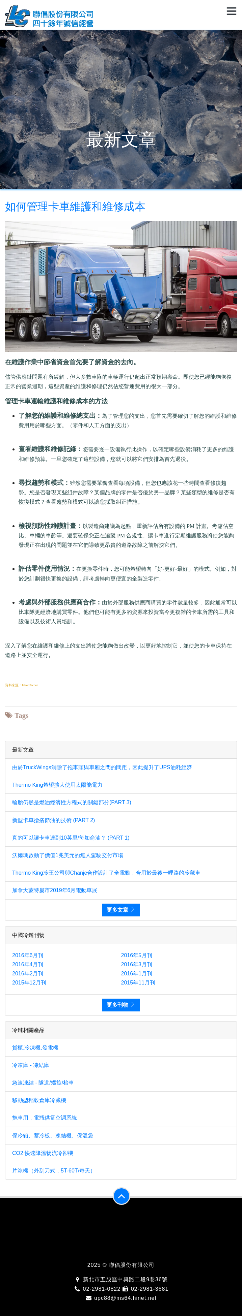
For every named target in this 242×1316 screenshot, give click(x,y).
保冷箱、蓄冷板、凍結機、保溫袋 (52, 1135)
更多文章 (121, 910)
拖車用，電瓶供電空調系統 (44, 1118)
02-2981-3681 (145, 1289)
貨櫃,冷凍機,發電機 (35, 1048)
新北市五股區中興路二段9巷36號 (121, 1279)
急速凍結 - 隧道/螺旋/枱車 (43, 1083)
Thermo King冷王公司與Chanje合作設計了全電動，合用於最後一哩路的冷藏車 (106, 873)
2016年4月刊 (28, 964)
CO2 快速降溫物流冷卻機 (42, 1153)
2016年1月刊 (137, 973)
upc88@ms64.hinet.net (121, 1298)
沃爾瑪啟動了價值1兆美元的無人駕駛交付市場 (67, 855)
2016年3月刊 (137, 964)
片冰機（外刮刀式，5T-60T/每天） (54, 1170)
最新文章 (121, 139)
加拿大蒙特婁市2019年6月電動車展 (55, 890)
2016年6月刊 (28, 955)
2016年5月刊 (137, 955)
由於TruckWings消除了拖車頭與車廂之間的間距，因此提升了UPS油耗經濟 (102, 767)
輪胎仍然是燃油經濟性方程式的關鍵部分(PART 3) (71, 802)
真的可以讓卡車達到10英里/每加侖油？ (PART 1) (71, 838)
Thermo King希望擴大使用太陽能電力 (57, 785)
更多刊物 (121, 1005)
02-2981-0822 (97, 1289)
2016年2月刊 (28, 973)
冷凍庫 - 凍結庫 (30, 1065)
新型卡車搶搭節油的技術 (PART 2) (53, 820)
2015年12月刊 (29, 982)
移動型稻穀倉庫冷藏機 (39, 1100)
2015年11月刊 (138, 982)
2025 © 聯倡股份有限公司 (121, 1265)
